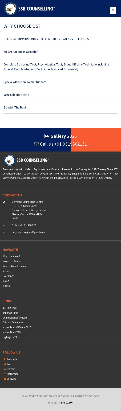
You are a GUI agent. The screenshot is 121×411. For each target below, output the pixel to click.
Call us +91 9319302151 (60, 144)
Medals (6, 271)
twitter (9, 364)
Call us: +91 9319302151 (24, 225)
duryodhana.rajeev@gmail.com (28, 232)
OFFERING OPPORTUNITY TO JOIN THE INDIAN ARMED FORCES (46, 39)
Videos (6, 285)
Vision (6, 280)
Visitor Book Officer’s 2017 (17, 327)
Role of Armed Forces (14, 266)
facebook (10, 359)
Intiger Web (92, 395)
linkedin (9, 369)
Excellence (8, 276)
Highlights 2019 (11, 337)
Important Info (11, 312)
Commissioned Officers (15, 317)
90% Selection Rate (16, 95)
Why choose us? (11, 256)
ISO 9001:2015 (10, 307)
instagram (11, 373)
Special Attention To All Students (24, 82)
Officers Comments (13, 322)
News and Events (12, 261)
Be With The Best (14, 107)
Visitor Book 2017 (12, 332)
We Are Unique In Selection (20, 52)
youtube (10, 378)
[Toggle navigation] (113, 10)
